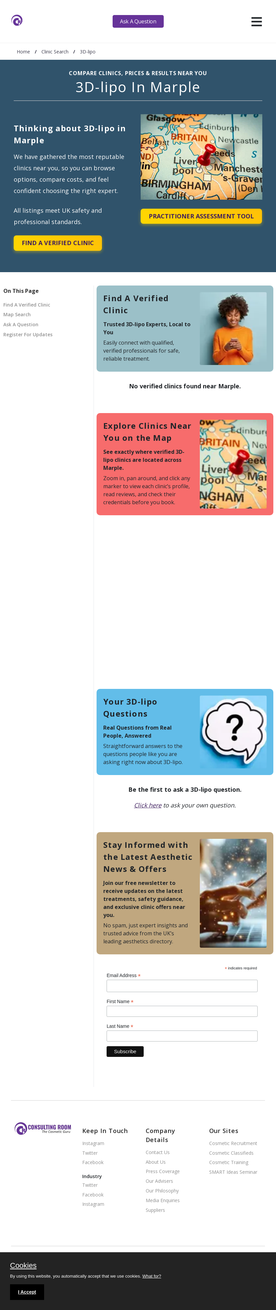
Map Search (17, 314)
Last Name (120, 1026)
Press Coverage (163, 1171)
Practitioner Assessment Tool (201, 216)
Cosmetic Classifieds (231, 1153)
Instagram (93, 1143)
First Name (120, 1001)
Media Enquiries (163, 1200)
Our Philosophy (162, 1191)
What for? (151, 1276)
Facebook (93, 1162)
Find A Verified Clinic (58, 243)
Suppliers (155, 1210)
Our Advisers (159, 1181)
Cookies (23, 1266)
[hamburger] (257, 21)
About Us (156, 1162)
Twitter (90, 1153)
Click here (147, 805)
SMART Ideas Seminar (233, 1172)
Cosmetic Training (228, 1162)
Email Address (124, 975)
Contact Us (158, 1152)
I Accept (27, 1292)
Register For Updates (27, 334)
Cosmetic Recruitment (233, 1143)
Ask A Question (138, 21)
